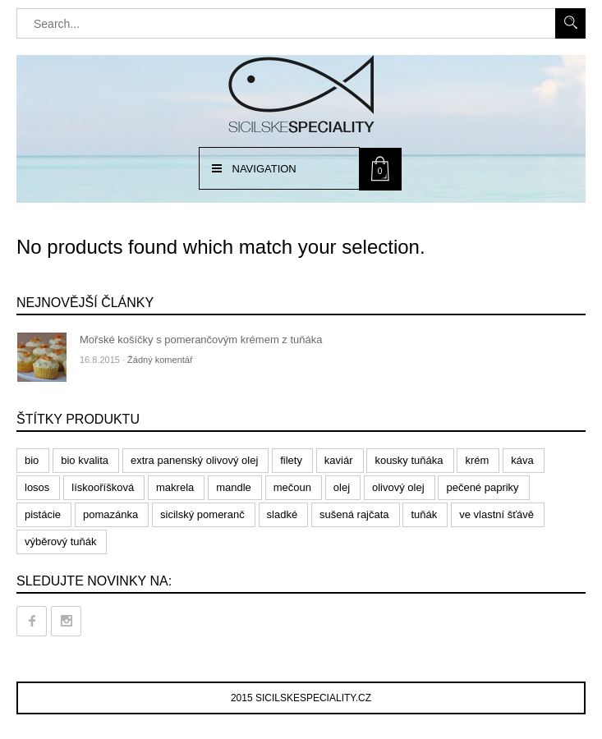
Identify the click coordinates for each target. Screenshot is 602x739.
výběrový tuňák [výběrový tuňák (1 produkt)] (60, 541)
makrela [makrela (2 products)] (175, 487)
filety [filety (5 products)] (291, 460)
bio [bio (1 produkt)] (32, 460)
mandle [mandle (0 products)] (233, 487)
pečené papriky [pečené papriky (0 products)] (482, 487)
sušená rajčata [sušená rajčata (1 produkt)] (354, 514)
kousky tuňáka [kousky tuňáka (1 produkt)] (409, 460)
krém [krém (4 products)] (477, 460)
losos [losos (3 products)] (37, 487)
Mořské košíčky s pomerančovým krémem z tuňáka (201, 339)
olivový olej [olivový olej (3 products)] (398, 487)
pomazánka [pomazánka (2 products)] (110, 514)
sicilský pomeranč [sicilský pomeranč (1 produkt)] (202, 514)
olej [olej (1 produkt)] (341, 487)
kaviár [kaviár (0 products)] (338, 460)
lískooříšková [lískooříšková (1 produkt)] (102, 487)
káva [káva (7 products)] (522, 460)
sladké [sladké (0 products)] (282, 514)
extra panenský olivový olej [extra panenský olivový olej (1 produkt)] (194, 460)
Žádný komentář (159, 360)
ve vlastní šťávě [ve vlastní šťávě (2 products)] (496, 514)
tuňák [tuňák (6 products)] (424, 514)
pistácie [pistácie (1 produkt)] (43, 514)
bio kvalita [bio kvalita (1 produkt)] (84, 460)
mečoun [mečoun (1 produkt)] (292, 487)
